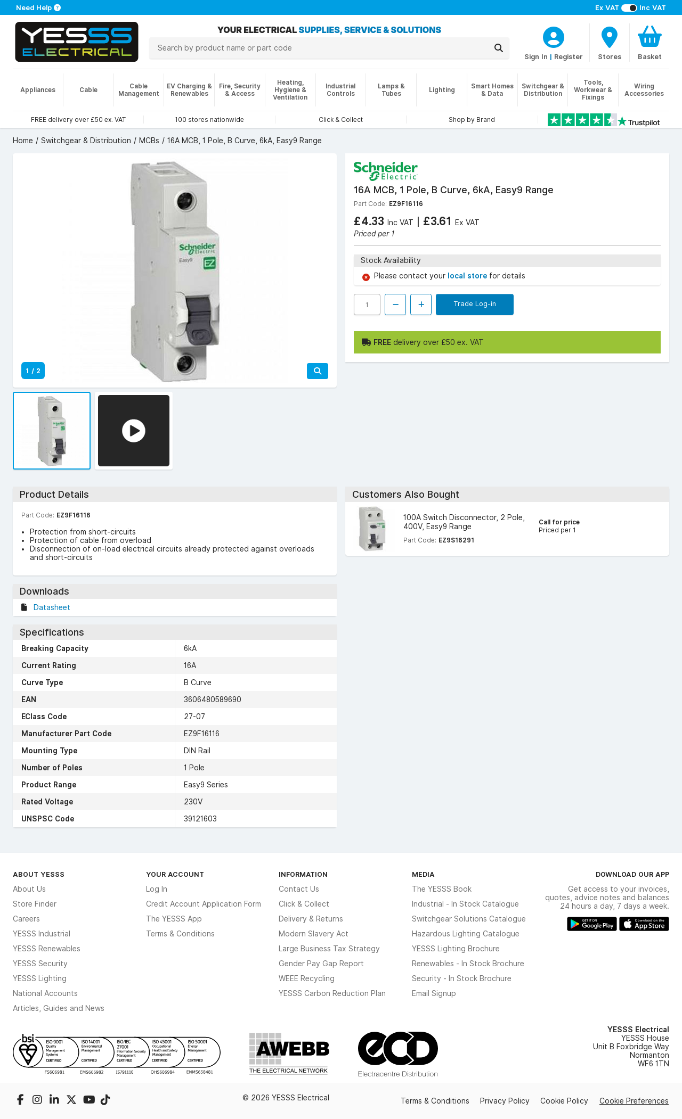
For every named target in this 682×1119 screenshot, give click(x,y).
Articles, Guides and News (58, 1008)
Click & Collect (304, 904)
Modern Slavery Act (313, 933)
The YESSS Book (442, 889)
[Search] (498, 48)
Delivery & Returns (311, 919)
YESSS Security (40, 963)
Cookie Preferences (634, 1101)
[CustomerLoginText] (553, 35)
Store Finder (34, 904)
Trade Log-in (474, 303)
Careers (26, 919)
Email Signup (434, 993)
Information (303, 874)
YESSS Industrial (41, 933)
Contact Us (299, 889)
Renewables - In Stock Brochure (468, 963)
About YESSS (38, 874)
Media (423, 874)
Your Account (175, 874)
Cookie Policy (564, 1101)
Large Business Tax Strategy (329, 948)
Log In (156, 889)
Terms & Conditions (180, 933)
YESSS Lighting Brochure (456, 948)
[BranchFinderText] (609, 42)
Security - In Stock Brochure (462, 978)
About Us (29, 889)
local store (468, 275)
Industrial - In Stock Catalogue (465, 904)
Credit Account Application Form (203, 904)
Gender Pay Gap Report (321, 963)
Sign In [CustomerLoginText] (536, 56)
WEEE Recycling (307, 978)
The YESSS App (174, 919)
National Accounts (45, 993)
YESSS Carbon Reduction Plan (332, 993)
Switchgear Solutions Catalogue (469, 919)
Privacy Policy (505, 1101)
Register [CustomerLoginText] (568, 56)
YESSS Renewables (46, 948)
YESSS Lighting (40, 978)
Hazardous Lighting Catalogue (465, 933)
